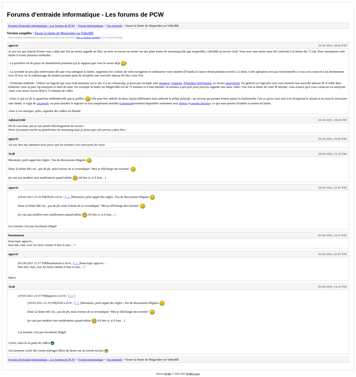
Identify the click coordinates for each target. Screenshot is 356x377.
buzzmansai (16, 235)
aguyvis (13, 45)
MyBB (167, 373)
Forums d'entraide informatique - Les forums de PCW (85, 14)
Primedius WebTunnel (197, 83)
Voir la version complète (88, 37)
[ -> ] (68, 197)
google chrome (200, 103)
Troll (11, 154)
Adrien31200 (16, 120)
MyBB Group (193, 373)
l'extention (125, 103)
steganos (164, 83)
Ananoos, (177, 83)
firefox (183, 103)
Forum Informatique (90, 25)
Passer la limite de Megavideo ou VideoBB (64, 33)
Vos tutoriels (114, 25)
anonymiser (233, 83)
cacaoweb (43, 103)
